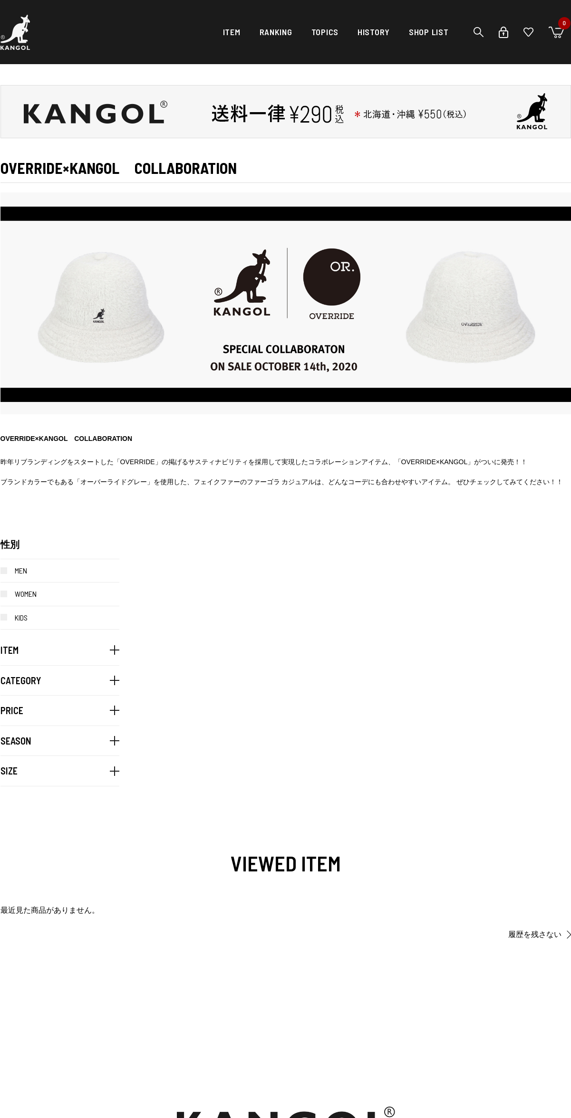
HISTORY (374, 32)
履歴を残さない (534, 934)
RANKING (276, 32)
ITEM (232, 32)
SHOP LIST (428, 32)
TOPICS (325, 32)
